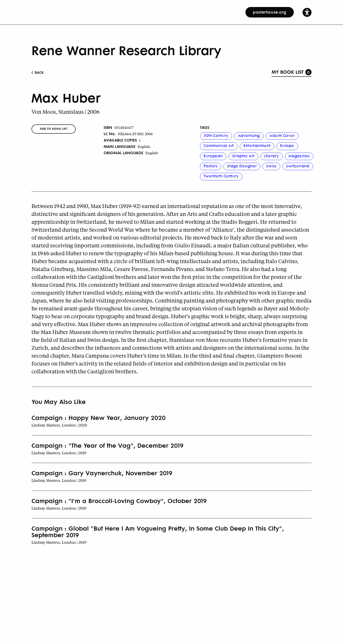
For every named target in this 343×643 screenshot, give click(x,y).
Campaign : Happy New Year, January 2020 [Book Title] (99, 417)
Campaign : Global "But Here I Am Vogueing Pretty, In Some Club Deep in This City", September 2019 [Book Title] (158, 531)
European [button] (213, 155)
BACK (38, 72)
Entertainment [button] (256, 145)
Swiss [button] (271, 165)
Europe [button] (287, 145)
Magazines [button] (299, 155)
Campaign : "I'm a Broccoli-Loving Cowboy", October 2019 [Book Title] (119, 500)
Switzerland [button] (297, 165)
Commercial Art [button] (219, 145)
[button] (307, 12)
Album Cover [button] (282, 135)
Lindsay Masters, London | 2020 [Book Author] (59, 425)
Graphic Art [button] (243, 155)
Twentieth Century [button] (221, 175)
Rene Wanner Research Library (126, 50)
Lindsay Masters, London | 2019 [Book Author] (59, 452)
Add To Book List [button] (53, 128)
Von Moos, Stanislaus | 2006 (66, 111)
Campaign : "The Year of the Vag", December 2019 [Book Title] (108, 445)
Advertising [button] (249, 135)
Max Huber (66, 97)
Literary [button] (271, 155)
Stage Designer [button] (242, 165)
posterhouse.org (269, 12)
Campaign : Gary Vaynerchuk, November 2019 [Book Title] (102, 473)
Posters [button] (210, 165)
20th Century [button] (216, 135)
